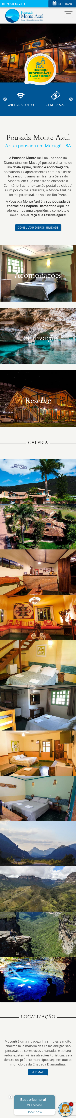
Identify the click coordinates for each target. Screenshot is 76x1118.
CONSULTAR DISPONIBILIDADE (38, 227)
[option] (20, 99)
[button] (4, 52)
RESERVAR (62, 4)
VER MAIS (38, 1072)
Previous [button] (5, 99)
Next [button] (71, 99)
